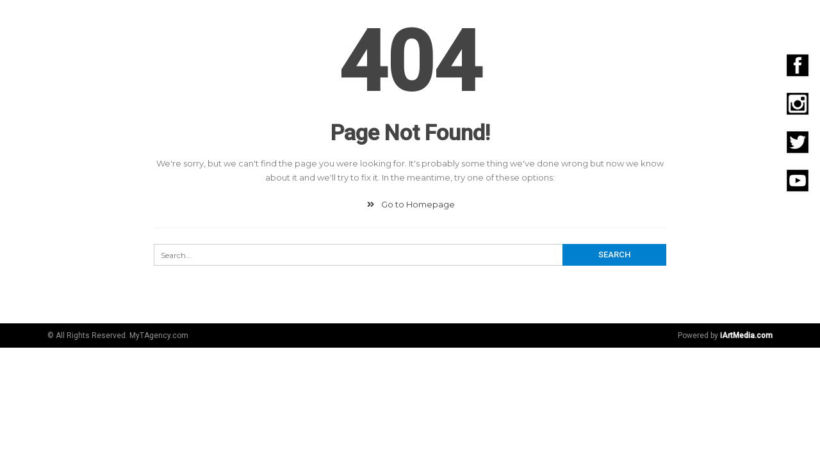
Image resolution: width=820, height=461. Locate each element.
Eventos (600, 21)
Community (412, 21)
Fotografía (488, 21)
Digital (347, 21)
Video (548, 21)
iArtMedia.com (746, 335)
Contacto (767, 21)
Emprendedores (682, 21)
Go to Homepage (409, 204)
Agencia (292, 21)
